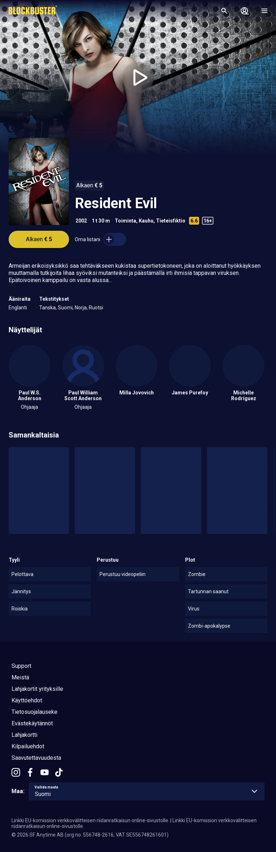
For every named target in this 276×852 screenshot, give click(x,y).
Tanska (47, 307)
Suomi (65, 307)
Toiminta (125, 221)
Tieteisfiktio (170, 221)
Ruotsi (96, 307)
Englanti (18, 307)
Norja (81, 307)
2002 (81, 221)
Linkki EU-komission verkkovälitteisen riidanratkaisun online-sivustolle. (90, 820)
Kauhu (146, 221)
